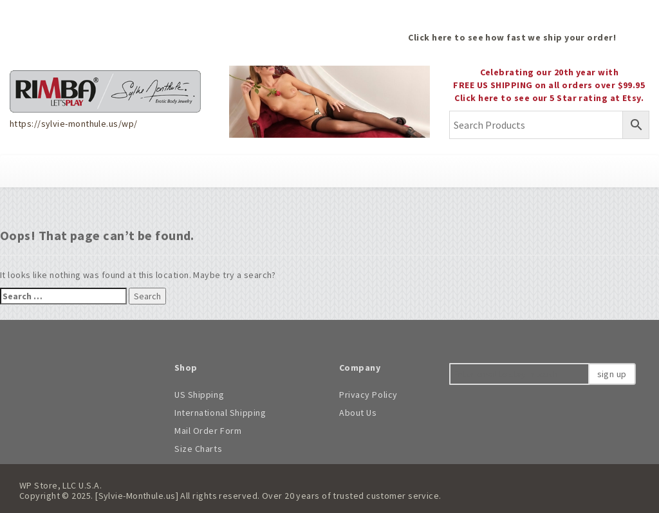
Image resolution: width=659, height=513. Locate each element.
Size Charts (198, 448)
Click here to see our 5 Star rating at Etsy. (549, 98)
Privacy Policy (368, 394)
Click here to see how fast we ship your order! (512, 37)
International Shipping (220, 412)
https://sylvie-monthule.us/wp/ (73, 123)
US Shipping (199, 394)
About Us (357, 412)
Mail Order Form (207, 430)
